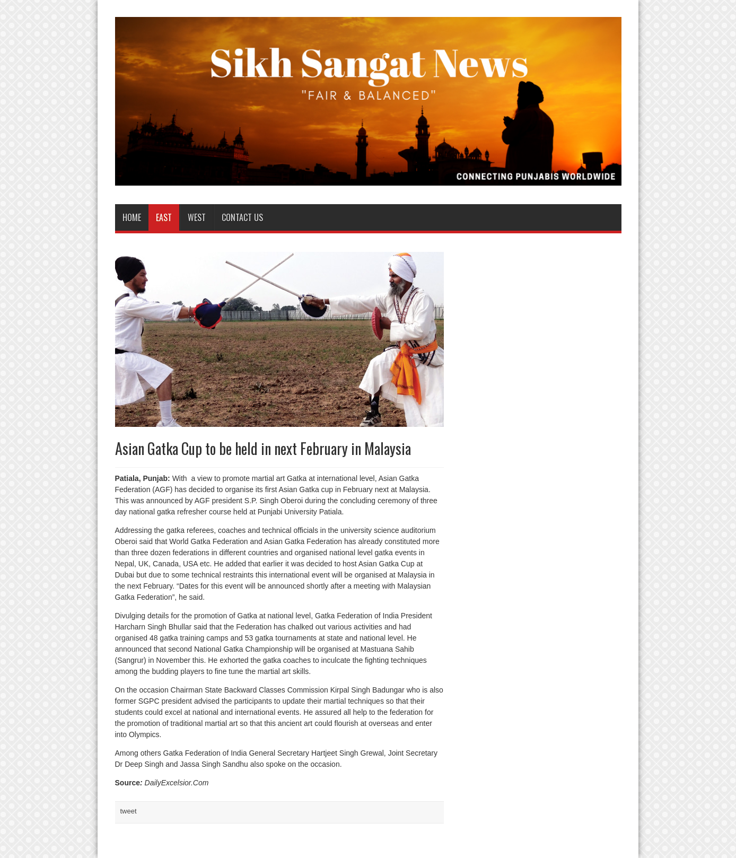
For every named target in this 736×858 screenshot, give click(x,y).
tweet (128, 811)
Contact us (242, 217)
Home (131, 217)
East (164, 217)
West (197, 217)
